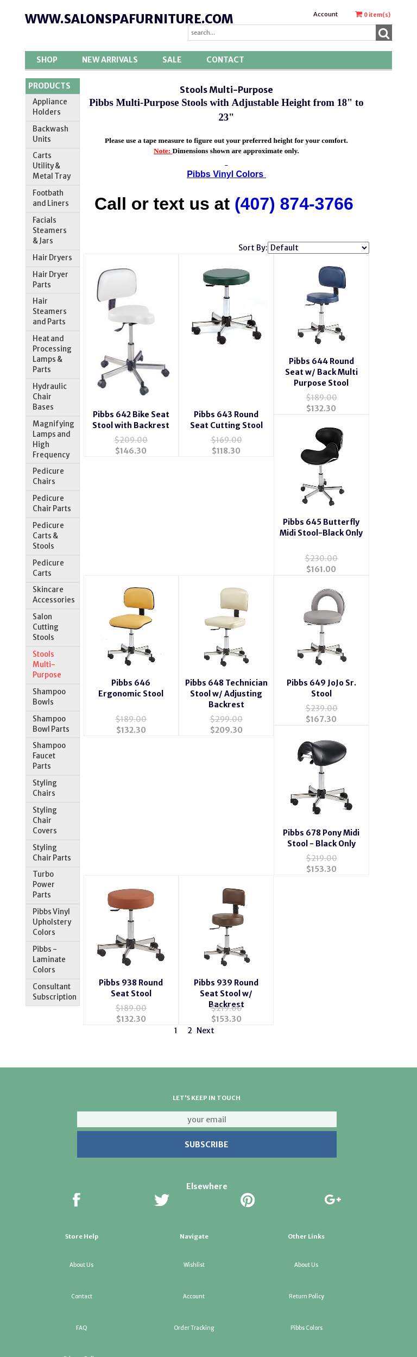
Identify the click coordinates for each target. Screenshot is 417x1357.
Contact (225, 60)
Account (325, 14)
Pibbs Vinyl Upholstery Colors (52, 922)
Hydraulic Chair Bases (50, 397)
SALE (172, 60)
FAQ (81, 1278)
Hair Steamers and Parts (50, 311)
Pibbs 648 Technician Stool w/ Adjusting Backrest (321, 573)
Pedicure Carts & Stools (48, 536)
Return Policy (306, 1247)
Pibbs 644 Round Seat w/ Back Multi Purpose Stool (321, 418)
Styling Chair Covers (45, 820)
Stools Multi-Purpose (47, 665)
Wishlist (194, 1216)
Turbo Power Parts (44, 885)
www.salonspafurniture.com (129, 19)
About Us (81, 1216)
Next (205, 922)
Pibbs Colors (306, 1278)
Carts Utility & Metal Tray (52, 166)
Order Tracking (194, 1278)
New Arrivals (110, 60)
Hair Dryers (52, 257)
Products (49, 86)
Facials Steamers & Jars (50, 231)
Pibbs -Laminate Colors (49, 960)
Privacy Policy (82, 1310)
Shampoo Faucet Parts (49, 756)
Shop (47, 60)
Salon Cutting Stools (46, 627)
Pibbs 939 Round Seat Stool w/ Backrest (131, 874)
